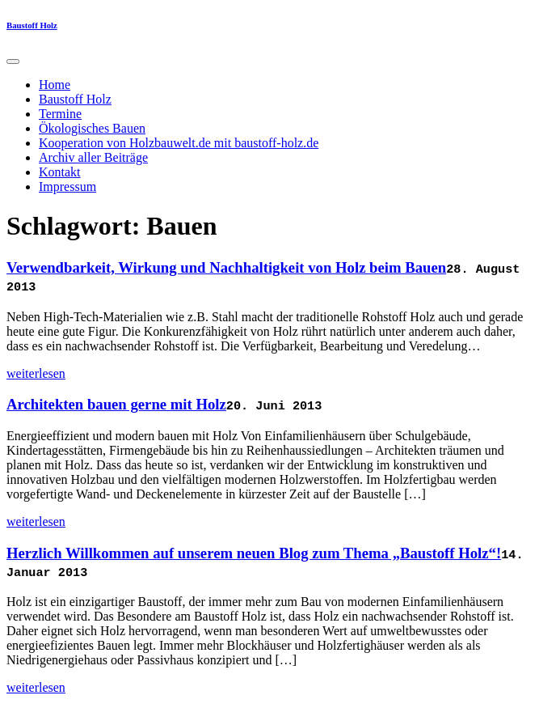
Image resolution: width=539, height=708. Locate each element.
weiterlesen (35, 373)
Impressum (67, 186)
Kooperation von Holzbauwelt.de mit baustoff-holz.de (178, 143)
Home (54, 84)
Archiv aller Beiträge (93, 157)
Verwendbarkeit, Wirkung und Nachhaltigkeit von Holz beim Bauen (226, 267)
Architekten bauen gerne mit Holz (116, 404)
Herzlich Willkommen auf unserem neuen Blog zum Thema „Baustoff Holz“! (253, 553)
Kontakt (60, 172)
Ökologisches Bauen (92, 128)
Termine (60, 114)
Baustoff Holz (31, 25)
